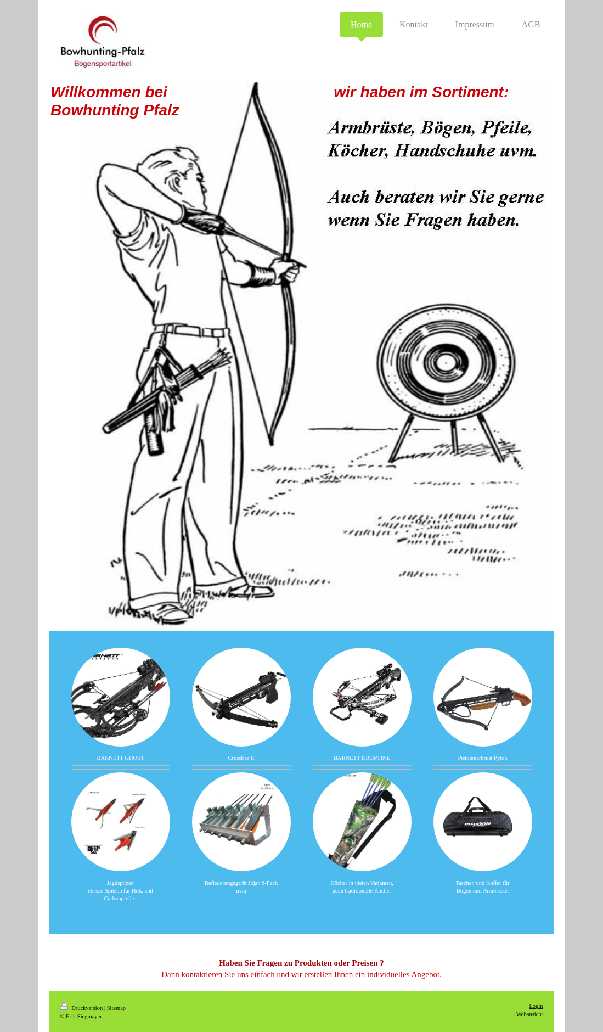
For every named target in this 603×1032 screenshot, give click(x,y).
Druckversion (82, 1008)
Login (536, 1006)
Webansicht (529, 1014)
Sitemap (116, 1008)
